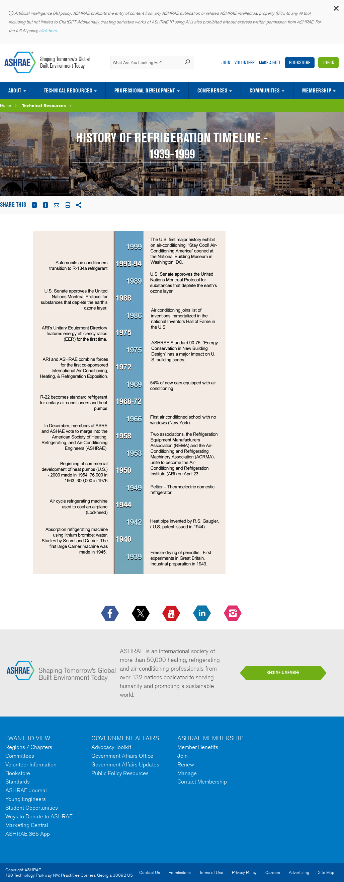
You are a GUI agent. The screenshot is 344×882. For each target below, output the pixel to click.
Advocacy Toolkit (111, 747)
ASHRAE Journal (26, 790)
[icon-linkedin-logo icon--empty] (202, 613)
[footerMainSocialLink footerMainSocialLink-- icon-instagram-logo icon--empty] (233, 613)
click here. (49, 30)
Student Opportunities (31, 807)
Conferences (212, 90)
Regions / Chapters (28, 747)
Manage (187, 773)
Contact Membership (202, 781)
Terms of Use (211, 872)
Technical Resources (68, 90)
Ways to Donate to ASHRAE (39, 816)
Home (5, 105)
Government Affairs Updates (125, 764)
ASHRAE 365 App (27, 833)
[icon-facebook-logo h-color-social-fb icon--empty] (110, 613)
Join (226, 62)
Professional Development (144, 90)
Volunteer (245, 62)
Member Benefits (197, 747)
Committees (19, 755)
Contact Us (149, 872)
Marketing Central (26, 825)
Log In (328, 62)
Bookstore (299, 62)
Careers (272, 872)
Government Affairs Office (122, 755)
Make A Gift (269, 62)
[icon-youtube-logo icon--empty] (171, 613)
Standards (17, 781)
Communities (264, 90)
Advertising (299, 872)
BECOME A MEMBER (283, 673)
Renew (185, 764)
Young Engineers (25, 799)
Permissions (180, 872)
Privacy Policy (244, 872)
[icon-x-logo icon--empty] (141, 613)
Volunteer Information (31, 764)
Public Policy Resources (120, 773)
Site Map (326, 872)
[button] (336, 10)
